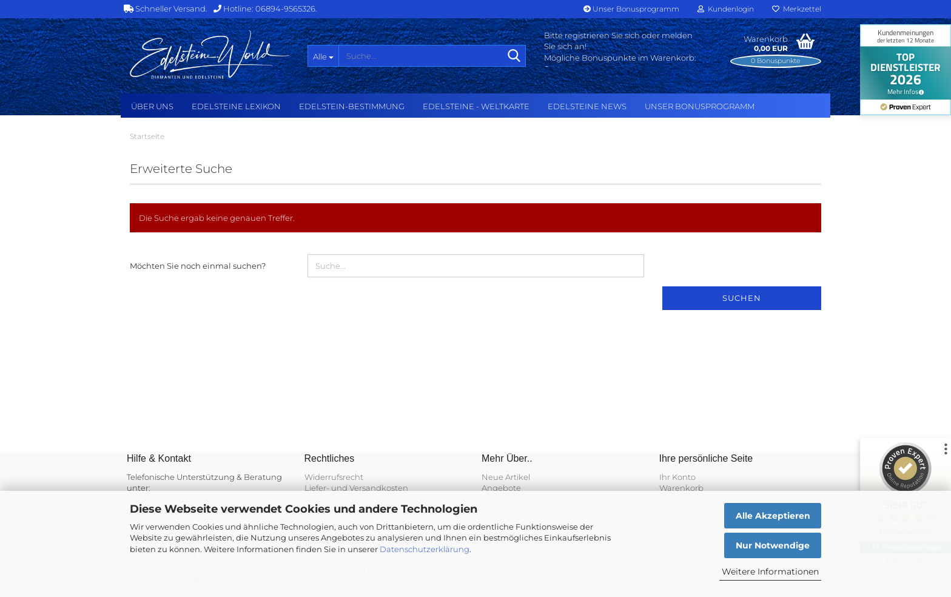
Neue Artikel (506, 477)
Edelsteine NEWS (587, 106)
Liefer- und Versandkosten (356, 488)
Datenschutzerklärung (424, 549)
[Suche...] (322, 56)
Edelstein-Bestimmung (352, 106)
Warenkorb (681, 488)
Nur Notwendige (773, 545)
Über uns (152, 106)
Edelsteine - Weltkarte (476, 106)
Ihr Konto (677, 477)
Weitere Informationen (770, 571)
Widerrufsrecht (333, 477)
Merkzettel (796, 8)
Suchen (741, 298)
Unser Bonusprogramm (631, 8)
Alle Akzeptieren (773, 515)
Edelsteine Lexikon (236, 106)
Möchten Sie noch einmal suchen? (198, 266)
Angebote (501, 488)
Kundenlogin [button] (725, 8)
